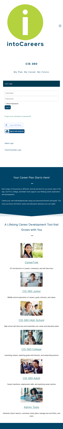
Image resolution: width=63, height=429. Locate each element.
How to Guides (31, 426)
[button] (31, 50)
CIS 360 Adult (31, 344)
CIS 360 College (31, 315)
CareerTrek (31, 228)
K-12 (31, 406)
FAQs (31, 423)
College (31, 409)
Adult (31, 412)
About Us (31, 404)
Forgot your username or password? (18, 82)
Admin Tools (31, 373)
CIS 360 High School (31, 286)
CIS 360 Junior (31, 257)
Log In (8, 73)
